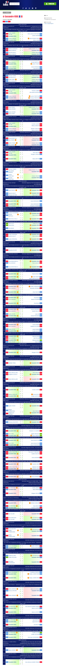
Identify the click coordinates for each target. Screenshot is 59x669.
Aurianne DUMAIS (35, 507)
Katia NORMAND (35, 476)
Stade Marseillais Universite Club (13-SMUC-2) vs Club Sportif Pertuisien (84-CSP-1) (22, 294)
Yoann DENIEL (11, 107)
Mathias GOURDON (12, 48)
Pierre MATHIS (36, 152)
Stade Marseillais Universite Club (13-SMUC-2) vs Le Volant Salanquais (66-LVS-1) (22, 150)
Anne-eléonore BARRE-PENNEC (32, 606)
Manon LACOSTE (35, 608)
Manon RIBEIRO (35, 435)
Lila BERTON (36, 624)
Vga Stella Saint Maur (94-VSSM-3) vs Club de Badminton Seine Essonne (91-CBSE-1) (22, 450)
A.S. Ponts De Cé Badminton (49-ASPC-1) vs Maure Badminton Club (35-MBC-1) (22, 630)
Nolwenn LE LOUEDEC (34, 430)
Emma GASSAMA (35, 457)
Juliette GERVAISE (35, 546)
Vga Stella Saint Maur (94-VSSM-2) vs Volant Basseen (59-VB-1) (22, 386)
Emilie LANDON (35, 487)
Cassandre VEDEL (12, 36)
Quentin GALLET (12, 236)
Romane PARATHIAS (34, 98)
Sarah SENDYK (11, 190)
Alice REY (37, 314)
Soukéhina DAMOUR (34, 572)
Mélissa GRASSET (12, 50)
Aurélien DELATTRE (12, 452)
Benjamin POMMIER (34, 205)
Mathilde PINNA (12, 363)
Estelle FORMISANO (35, 286)
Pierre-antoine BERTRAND (33, 33)
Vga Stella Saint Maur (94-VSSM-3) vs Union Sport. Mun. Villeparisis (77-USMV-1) (22, 461)
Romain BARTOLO (35, 62)
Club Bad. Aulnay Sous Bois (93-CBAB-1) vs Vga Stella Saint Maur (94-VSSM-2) (22, 359)
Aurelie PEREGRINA (12, 234)
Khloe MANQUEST (12, 81)
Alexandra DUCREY (12, 250)
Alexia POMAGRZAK (35, 445)
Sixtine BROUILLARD (13, 372)
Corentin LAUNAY (35, 124)
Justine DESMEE (35, 35)
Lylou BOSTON (36, 620)
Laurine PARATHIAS (35, 96)
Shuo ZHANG (11, 140)
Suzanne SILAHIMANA (13, 212)
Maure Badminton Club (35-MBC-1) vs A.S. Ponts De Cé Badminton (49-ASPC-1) (22, 552)
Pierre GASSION (12, 62)
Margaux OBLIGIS (35, 493)
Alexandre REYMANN (34, 288)
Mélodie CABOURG (35, 128)
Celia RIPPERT (36, 68)
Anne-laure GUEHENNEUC (33, 637)
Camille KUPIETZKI (35, 396)
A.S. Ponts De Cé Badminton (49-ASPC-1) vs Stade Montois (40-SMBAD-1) (22, 500)
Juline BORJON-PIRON (34, 38)
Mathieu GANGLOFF (12, 394)
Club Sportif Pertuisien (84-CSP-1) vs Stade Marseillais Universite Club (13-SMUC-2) (22, 221)
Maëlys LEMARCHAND (34, 574)
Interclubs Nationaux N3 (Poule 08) (33, 523)
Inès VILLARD (11, 513)
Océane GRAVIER (12, 38)
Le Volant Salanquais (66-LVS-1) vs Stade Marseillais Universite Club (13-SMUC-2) (22, 73)
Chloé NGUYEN (36, 292)
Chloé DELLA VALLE (12, 218)
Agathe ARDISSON (35, 433)
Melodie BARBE (35, 336)
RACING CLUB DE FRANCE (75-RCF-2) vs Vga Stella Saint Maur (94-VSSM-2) (22, 402)
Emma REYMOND (35, 67)
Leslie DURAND (35, 324)
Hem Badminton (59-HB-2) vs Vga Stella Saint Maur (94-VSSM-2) (22, 369)
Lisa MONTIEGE (12, 487)
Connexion (50, 4)
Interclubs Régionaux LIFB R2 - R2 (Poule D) (31, 425)
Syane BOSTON (35, 621)
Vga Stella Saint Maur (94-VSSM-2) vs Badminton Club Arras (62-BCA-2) (22, 348)
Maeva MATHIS (36, 158)
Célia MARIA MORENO (34, 92)
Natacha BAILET (12, 193)
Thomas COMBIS (35, 90)
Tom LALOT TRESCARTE (33, 452)
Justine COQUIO (35, 63)
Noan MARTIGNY (12, 517)
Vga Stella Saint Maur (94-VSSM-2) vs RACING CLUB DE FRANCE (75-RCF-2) (22, 473)
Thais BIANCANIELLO (13, 261)
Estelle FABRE (11, 79)
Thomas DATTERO (12, 195)
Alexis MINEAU (36, 489)
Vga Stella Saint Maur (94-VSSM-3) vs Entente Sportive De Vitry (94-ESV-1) (22, 437)
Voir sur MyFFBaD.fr (48, 23)
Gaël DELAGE (36, 338)
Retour (7, 12)
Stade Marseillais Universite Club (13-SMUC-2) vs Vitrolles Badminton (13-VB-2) (23, 283)
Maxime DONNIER (35, 299)
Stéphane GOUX (35, 467)
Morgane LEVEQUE (35, 154)
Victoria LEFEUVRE (35, 547)
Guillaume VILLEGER (34, 326)
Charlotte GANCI (35, 464)
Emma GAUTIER (12, 528)
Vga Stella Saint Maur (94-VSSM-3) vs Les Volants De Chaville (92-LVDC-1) (22, 428)
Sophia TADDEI (11, 405)
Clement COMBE (12, 75)
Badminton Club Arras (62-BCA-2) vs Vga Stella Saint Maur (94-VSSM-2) (22, 419)
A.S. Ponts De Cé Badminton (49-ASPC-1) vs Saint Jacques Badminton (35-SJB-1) (22, 618)
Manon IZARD (36, 40)
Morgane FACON (35, 352)
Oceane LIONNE (35, 389)
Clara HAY (37, 342)
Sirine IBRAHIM (36, 372)
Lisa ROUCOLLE (12, 77)
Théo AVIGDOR (11, 263)
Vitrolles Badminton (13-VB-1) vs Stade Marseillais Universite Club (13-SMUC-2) (23, 135)
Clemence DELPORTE (13, 422)
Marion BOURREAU (12, 546)
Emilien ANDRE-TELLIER (34, 48)
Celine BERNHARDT (35, 201)
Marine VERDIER (12, 650)
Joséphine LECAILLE (12, 374)
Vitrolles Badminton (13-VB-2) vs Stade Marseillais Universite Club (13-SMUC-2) (23, 210)
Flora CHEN (11, 433)
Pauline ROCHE (36, 223)
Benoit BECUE (36, 394)
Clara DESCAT (36, 506)
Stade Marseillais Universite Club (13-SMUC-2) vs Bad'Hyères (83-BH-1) (22, 321)
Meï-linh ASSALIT (12, 52)
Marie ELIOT (11, 223)
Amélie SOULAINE (12, 557)
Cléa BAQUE (11, 228)
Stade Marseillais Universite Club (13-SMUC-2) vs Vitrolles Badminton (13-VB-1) (23, 59)
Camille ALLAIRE (12, 555)
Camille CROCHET (35, 453)
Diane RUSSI (11, 225)
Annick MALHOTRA (35, 440)
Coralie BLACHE (35, 331)
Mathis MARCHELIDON (34, 278)
